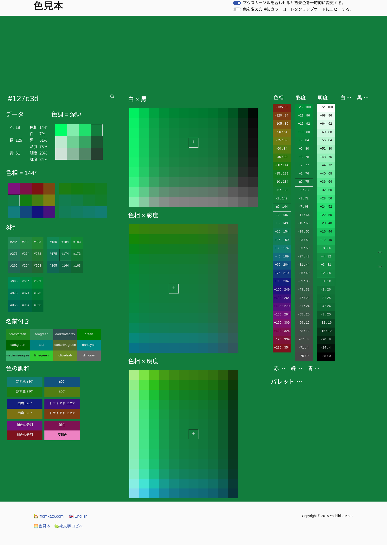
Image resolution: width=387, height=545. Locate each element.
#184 (65, 242)
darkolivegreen (65, 345)
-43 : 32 (304, 289)
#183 (77, 242)
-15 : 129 (281, 173)
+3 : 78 (304, 157)
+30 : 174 (282, 248)
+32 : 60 (326, 190)
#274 (25, 253)
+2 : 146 (282, 215)
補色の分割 (25, 425)
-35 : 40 (304, 273)
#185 (53, 242)
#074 (25, 293)
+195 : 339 (282, 339)
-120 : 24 (281, 115)
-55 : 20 (304, 314)
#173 (77, 253)
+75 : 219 (282, 273)
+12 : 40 (326, 240)
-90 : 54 (281, 132)
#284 (25, 242)
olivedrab (65, 355)
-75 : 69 (281, 140)
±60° (62, 381)
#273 (37, 253)
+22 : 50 (326, 215)
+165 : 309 (282, 322)
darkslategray (65, 334)
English (78, 516)
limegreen (41, 355)
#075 (14, 293)
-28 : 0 (326, 356)
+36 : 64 (326, 181)
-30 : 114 (281, 165)
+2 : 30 (326, 273)
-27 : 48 (304, 256)
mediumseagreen (18, 355)
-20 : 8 (326, 339)
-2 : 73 (304, 190)
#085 (14, 281)
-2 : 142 (281, 198)
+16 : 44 (326, 231)
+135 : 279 (282, 306)
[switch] (237, 3)
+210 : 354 (282, 347)
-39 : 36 (304, 281)
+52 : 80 (326, 148)
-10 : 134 (281, 181)
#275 (14, 253)
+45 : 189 (282, 256)
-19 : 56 (304, 231)
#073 (37, 293)
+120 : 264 (282, 298)
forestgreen (17, 334)
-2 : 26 (326, 289)
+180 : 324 (282, 331)
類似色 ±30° (24, 381)
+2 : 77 (304, 165)
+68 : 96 (326, 115)
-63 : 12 (304, 331)
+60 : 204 (282, 264)
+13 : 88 (304, 132)
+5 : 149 (282, 223)
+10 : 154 (282, 231)
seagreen (41, 334)
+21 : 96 (304, 115)
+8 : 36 (326, 248)
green (89, 334)
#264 (25, 265)
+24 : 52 (326, 206)
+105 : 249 (282, 289)
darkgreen (17, 345)
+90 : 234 (282, 281)
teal (41, 345)
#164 (65, 265)
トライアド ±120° (62, 403)
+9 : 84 (304, 140)
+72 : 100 (326, 107)
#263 (37, 265)
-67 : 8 (304, 339)
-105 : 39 (281, 123)
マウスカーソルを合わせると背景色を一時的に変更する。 (294, 3)
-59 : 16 (304, 322)
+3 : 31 (326, 264)
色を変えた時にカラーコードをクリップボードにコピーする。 (298, 9)
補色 (62, 425)
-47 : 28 (304, 298)
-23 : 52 (304, 240)
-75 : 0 (304, 356)
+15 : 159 (282, 240)
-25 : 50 (304, 248)
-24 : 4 (326, 347)
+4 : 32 (326, 256)
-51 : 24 (304, 306)
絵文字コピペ (68, 526)
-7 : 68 (304, 206)
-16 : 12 (325, 331)
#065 (14, 305)
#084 (25, 281)
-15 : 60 (304, 223)
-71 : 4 (304, 347)
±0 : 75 (304, 181)
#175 (53, 253)
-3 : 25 (326, 298)
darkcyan (89, 345)
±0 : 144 (282, 206)
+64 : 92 (326, 123)
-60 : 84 (281, 148)
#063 (37, 305)
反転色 (62, 435)
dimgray (89, 355)
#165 (53, 265)
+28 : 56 (326, 198)
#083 (37, 281)
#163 (77, 265)
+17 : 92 (304, 123)
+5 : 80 (304, 148)
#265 (14, 265)
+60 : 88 (326, 132)
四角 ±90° (25, 403)
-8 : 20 (326, 314)
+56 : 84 (326, 140)
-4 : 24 (326, 306)
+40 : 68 (326, 173)
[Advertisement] (193, 52)
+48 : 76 (326, 157)
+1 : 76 (304, 173)
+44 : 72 (326, 165)
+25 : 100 (304, 107)
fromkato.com (48, 516)
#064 (25, 305)
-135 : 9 (281, 107)
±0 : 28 (326, 281)
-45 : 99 (281, 157)
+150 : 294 (282, 314)
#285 (14, 242)
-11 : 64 (304, 215)
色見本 (42, 526)
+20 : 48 (326, 223)
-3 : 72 (304, 198)
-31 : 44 (304, 264)
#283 (37, 242)
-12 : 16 (325, 322)
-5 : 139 (281, 190)
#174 (65, 253)
